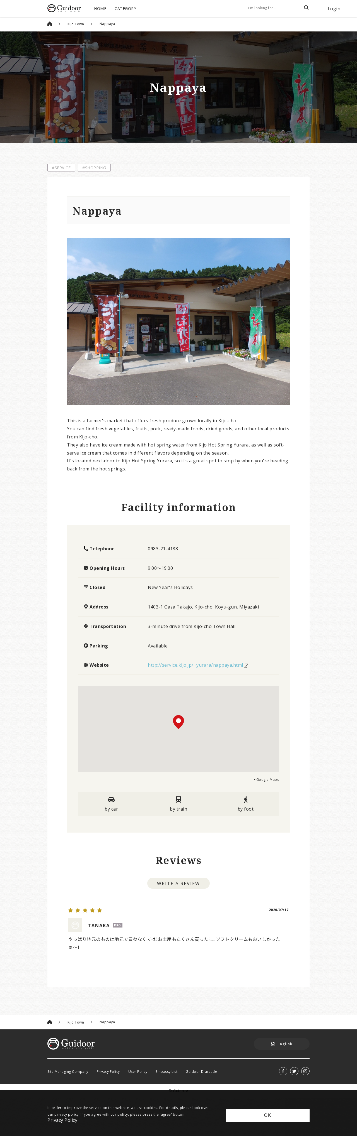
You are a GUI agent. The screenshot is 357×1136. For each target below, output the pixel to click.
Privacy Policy (108, 1064)
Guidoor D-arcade (201, 1064)
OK (267, 1115)
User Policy (138, 1064)
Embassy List (166, 1064)
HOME (100, 8)
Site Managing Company (67, 1064)
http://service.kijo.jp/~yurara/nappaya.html (195, 664)
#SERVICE (61, 167)
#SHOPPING (94, 167)
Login (334, 8)
